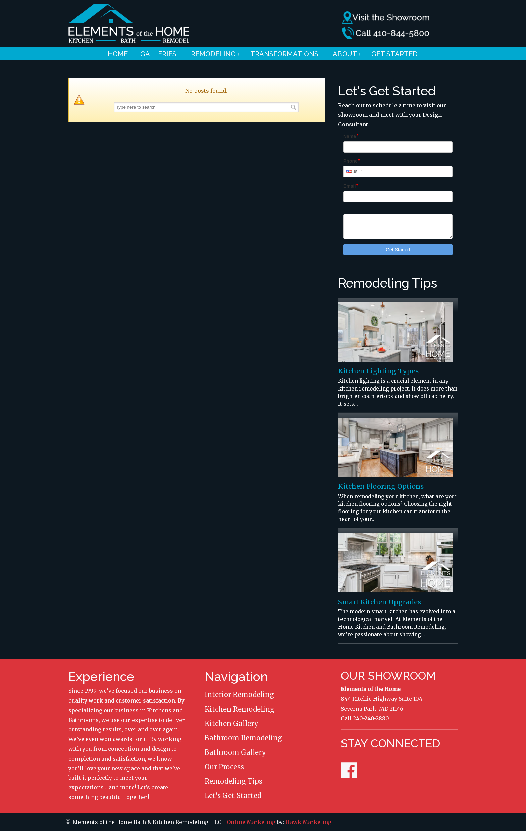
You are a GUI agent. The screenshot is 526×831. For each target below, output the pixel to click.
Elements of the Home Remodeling (128, 23)
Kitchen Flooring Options (381, 486)
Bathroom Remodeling (243, 738)
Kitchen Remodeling (239, 709)
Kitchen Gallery (231, 723)
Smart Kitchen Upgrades (379, 602)
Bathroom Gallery (235, 752)
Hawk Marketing (308, 822)
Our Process (224, 767)
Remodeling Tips (233, 781)
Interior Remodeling (239, 694)
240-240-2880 (371, 718)
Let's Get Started (233, 795)
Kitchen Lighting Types (378, 371)
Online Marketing (251, 822)
